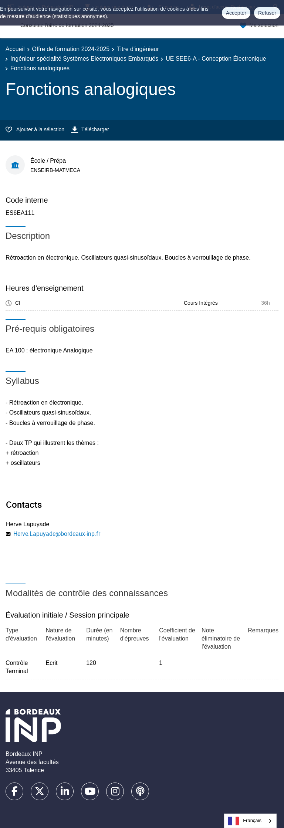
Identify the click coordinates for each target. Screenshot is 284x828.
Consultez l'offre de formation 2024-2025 (67, 25)
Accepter (236, 13)
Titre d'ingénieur (138, 49)
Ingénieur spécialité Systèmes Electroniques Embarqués (84, 58)
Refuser (267, 13)
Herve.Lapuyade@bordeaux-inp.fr (56, 534)
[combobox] (250, 821)
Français (244, 821)
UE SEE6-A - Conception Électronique (216, 58)
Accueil (15, 49)
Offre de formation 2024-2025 (71, 49)
